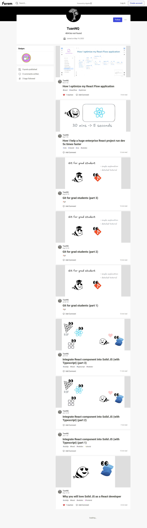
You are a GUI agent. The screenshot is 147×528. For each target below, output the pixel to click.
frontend (88, 500)
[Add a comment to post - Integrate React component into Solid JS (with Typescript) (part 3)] (69, 371)
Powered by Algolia (84, 3)
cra (77, 148)
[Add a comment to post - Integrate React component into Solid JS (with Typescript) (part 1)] (69, 451)
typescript (81, 367)
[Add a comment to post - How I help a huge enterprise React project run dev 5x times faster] (69, 152)
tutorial (88, 446)
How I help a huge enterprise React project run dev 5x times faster (94, 142)
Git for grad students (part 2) (80, 251)
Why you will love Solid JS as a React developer (92, 496)
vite (64, 148)
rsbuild (71, 148)
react (65, 90)
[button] (26, 58)
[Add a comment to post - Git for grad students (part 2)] (69, 260)
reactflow (73, 90)
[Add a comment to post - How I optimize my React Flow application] (68, 95)
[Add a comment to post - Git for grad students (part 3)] (69, 206)
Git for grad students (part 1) (80, 305)
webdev (84, 148)
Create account (136, 3)
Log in (122, 3)
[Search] (17, 3)
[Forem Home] (7, 3)
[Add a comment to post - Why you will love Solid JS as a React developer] (68, 505)
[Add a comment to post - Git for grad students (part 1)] (69, 314)
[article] (93, 77)
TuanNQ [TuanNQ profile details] (66, 81)
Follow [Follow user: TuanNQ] (117, 20)
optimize (82, 90)
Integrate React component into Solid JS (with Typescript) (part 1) (91, 441)
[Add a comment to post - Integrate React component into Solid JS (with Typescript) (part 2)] (69, 425)
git (64, 202)
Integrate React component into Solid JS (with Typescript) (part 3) (91, 361)
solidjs (66, 367)
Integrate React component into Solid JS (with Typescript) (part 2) (91, 418)
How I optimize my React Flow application (88, 86)
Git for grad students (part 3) (80, 198)
